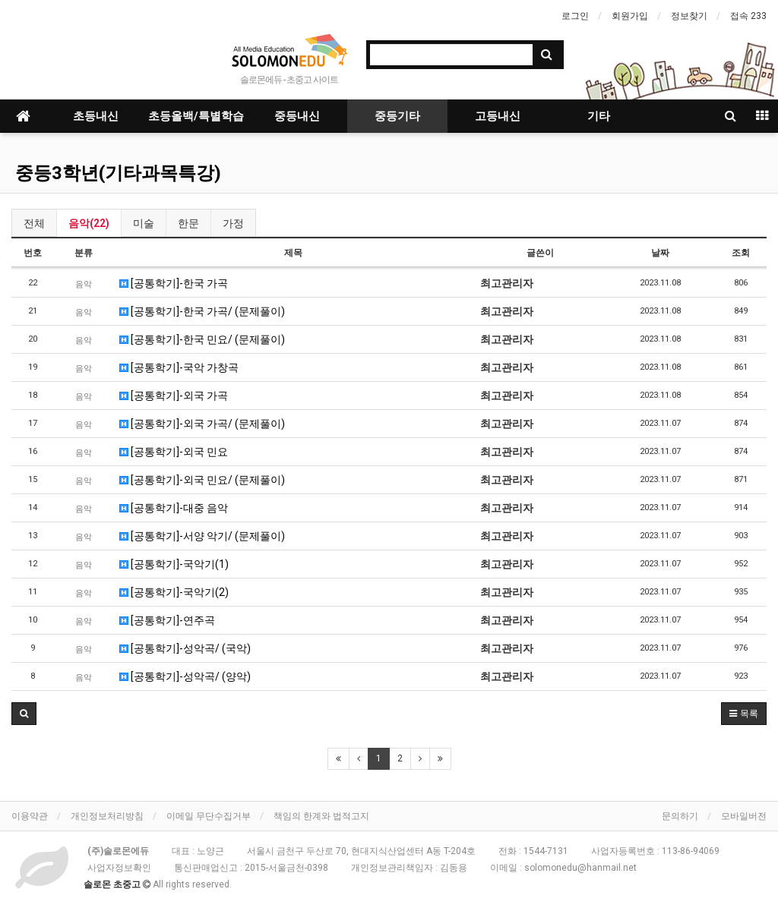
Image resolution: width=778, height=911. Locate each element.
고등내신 (497, 116)
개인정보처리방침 (107, 816)
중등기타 (397, 116)
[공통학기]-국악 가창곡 (179, 367)
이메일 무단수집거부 (208, 816)
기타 (598, 116)
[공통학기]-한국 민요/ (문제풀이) (202, 339)
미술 (143, 223)
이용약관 (29, 816)
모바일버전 (744, 816)
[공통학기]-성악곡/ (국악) (185, 648)
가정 (233, 223)
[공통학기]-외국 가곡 (173, 395)
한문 (188, 223)
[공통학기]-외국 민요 (173, 452)
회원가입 (630, 16)
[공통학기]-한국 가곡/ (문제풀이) (202, 311)
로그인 (575, 16)
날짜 (660, 252)
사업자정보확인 (119, 867)
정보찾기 (689, 16)
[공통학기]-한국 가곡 (173, 283)
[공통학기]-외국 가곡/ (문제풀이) (202, 424)
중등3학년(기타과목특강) (118, 173)
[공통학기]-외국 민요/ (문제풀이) (202, 480)
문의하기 (680, 816)
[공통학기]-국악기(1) (174, 564)
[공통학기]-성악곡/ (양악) (185, 676)
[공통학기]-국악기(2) (174, 592)
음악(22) (88, 223)
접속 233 (748, 16)
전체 (34, 223)
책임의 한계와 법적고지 (321, 816)
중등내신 (297, 116)
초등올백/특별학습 (196, 116)
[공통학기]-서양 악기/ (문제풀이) (202, 536)
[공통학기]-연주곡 (167, 620)
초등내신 (96, 116)
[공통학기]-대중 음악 (173, 508)
